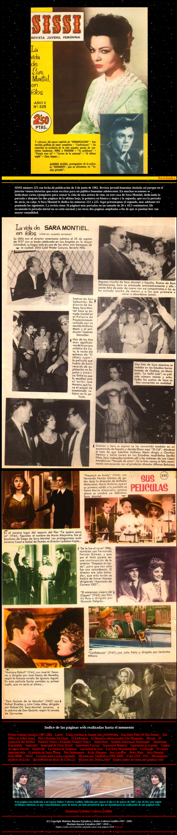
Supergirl (31, 745)
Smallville (38, 748)
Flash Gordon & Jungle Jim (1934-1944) (92, 734)
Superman (101, 741)
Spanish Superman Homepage (130, 741)
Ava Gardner (118, 752)
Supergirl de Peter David (57, 745)
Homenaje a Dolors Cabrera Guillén (88, 811)
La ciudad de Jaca (91, 748)
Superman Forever (88, 745)
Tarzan (150, 738)
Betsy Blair (136, 752)
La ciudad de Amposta (62, 748)
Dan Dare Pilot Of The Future (140, 734)
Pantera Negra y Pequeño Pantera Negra (64, 741)
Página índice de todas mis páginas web (138, 759)
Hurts (29, 756)
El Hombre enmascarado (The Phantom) (117, 738)
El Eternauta (79, 738)
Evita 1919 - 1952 (137, 756)
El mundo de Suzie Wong (44, 752)
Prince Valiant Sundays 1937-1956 (30, 734)
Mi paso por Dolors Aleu (94, 759)
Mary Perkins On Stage (53, 738)
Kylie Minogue (97, 752)
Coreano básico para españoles (55, 756)
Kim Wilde (15, 756)
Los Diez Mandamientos (121, 748)
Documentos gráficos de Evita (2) (54, 759)
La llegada (147, 748)
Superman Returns (115, 745)
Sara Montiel (155, 752)
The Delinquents (74, 752)
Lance (59, 734)
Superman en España (144, 745)
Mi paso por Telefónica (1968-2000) (100, 756)
